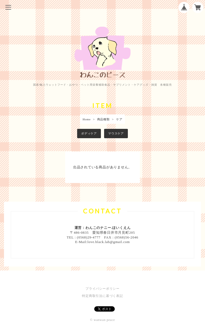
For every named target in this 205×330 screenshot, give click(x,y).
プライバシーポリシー (102, 289)
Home (87, 119)
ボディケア (89, 133)
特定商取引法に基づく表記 (102, 296)
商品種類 (103, 119)
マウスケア (116, 133)
